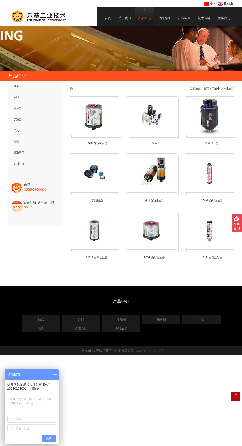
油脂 (16, 97)
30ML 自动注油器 (154, 257)
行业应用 (184, 18)
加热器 (18, 119)
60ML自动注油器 (97, 143)
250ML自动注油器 (212, 200)
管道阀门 (19, 152)
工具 (16, 130)
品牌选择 (164, 18)
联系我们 (224, 18)
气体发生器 (97, 200)
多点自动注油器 (154, 200)
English (225, 4)
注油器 (18, 108)
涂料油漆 (19, 163)
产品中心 (144, 18)
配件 (154, 143)
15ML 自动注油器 (212, 257)
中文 (210, 4)
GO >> (28, 206)
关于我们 (124, 18)
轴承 (16, 86)
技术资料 (204, 18)
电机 (16, 141)
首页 (108, 18)
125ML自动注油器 (97, 257)
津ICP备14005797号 (149, 351)
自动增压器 (212, 143)
